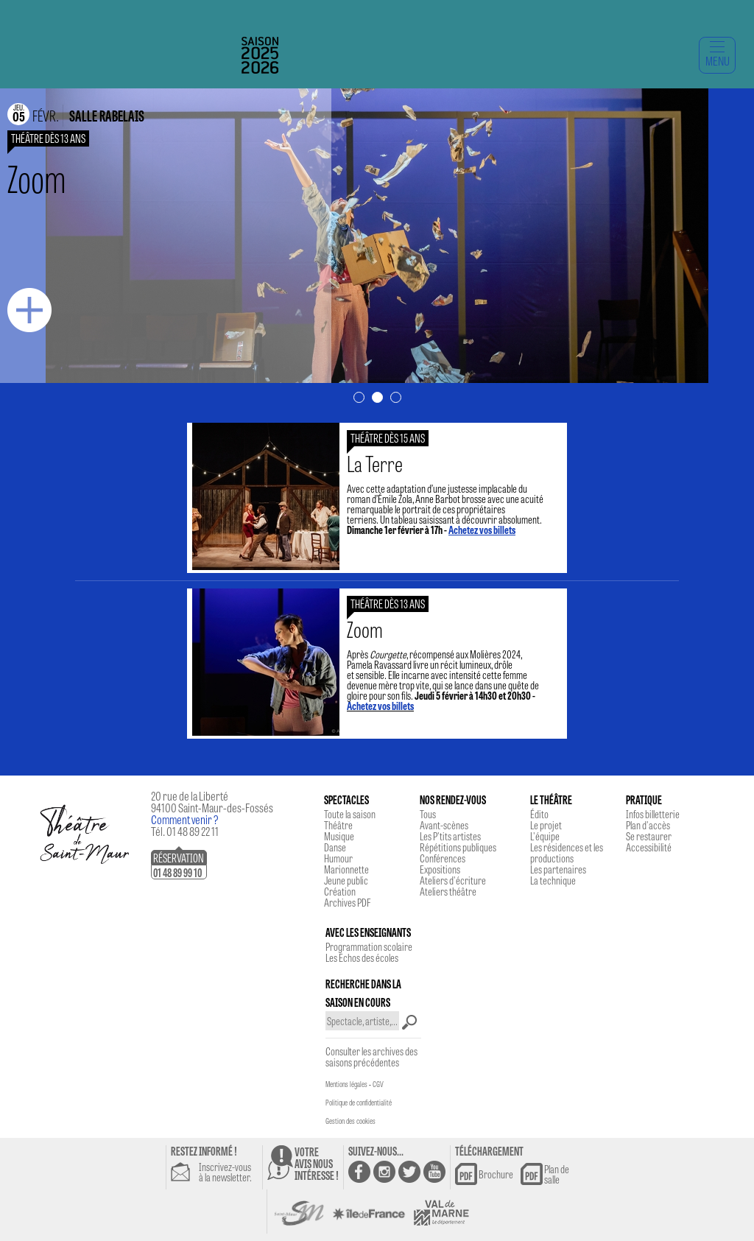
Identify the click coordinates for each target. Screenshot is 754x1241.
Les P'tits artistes (450, 836)
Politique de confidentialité (358, 1102)
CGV (378, 1084)
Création (340, 891)
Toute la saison (350, 813)
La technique (553, 880)
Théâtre (338, 825)
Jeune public (346, 880)
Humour (338, 858)
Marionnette (346, 869)
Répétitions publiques (458, 847)
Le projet (546, 825)
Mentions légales (346, 1084)
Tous (428, 813)
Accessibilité (649, 847)
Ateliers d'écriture (453, 880)
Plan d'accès (648, 825)
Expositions (440, 869)
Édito (539, 813)
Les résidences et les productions (566, 852)
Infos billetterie (653, 813)
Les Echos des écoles (361, 957)
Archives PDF (347, 902)
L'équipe (545, 836)
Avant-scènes (444, 825)
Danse (335, 847)
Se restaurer (649, 836)
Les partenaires (558, 869)
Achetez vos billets (380, 705)
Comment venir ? (185, 819)
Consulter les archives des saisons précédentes (371, 1056)
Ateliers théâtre (448, 891)
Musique (339, 836)
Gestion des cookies (350, 1121)
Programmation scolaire (368, 946)
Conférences (442, 858)
